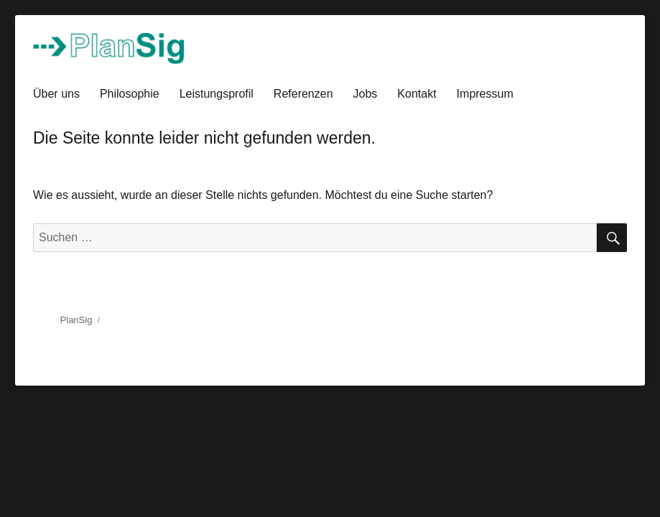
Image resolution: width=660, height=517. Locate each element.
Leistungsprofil (217, 94)
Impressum (485, 94)
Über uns (56, 94)
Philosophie (129, 94)
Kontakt (416, 94)
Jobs (365, 94)
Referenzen (303, 94)
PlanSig (76, 320)
